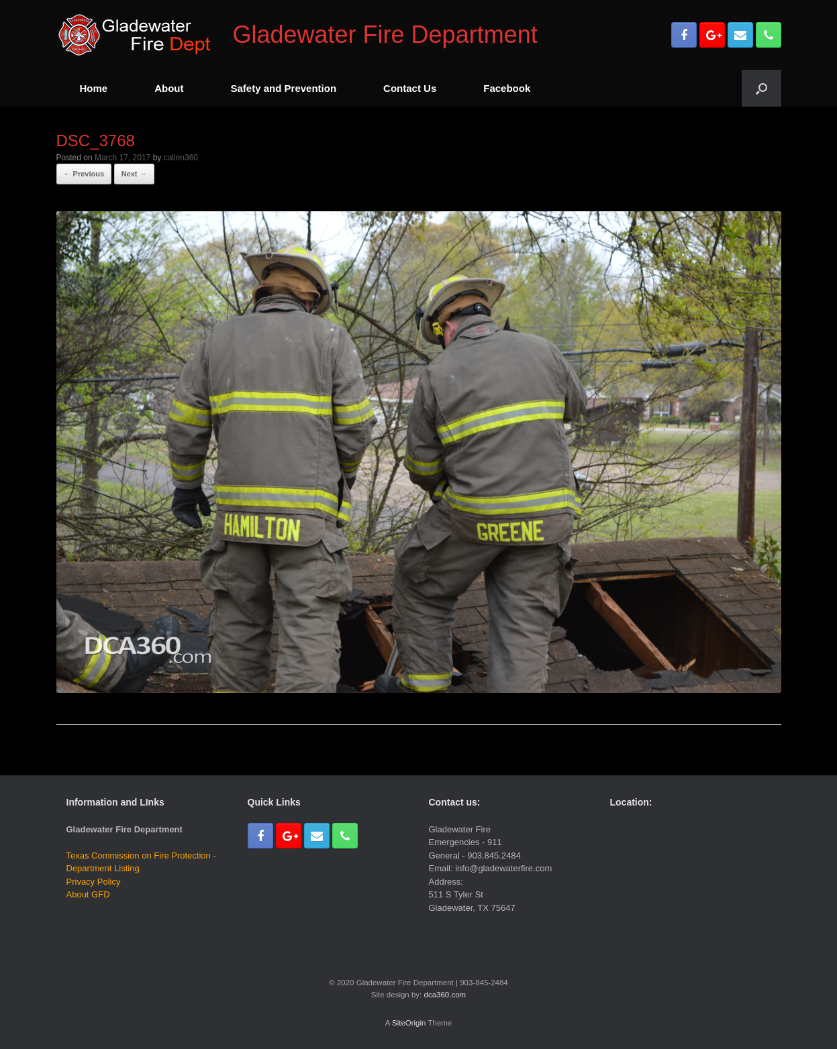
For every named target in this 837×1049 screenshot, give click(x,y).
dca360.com (445, 995)
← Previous (84, 174)
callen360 (181, 157)
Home (94, 88)
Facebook (506, 88)
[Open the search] (761, 88)
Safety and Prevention (284, 88)
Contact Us (409, 88)
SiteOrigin (409, 1023)
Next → (134, 174)
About (168, 88)
